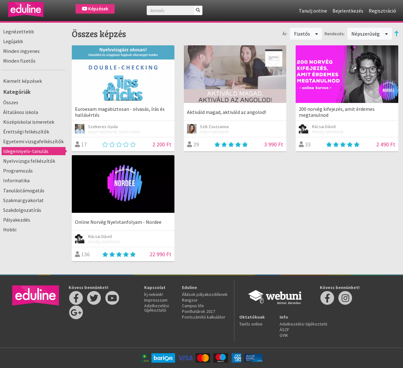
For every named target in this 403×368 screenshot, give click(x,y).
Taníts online (251, 324)
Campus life (193, 306)
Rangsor (190, 300)
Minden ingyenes (21, 51)
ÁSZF (284, 329)
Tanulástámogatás (23, 190)
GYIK (284, 335)
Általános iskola (20, 112)
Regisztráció (382, 11)
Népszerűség (369, 34)
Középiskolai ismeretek (28, 122)
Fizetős (306, 34)
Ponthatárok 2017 (198, 311)
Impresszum (155, 300)
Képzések (95, 9)
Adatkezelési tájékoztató (156, 308)
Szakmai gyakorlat (23, 200)
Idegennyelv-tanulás (25, 151)
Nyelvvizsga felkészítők (29, 161)
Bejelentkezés (347, 11)
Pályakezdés (16, 220)
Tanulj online (313, 11)
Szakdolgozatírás (22, 210)
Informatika (16, 180)
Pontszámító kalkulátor (203, 317)
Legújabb (13, 41)
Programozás (18, 170)
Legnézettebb (18, 31)
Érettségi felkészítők (26, 131)
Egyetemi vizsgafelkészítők (33, 141)
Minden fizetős (19, 61)
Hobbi (9, 229)
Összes (10, 102)
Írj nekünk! (153, 294)
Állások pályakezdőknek (205, 294)
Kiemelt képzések (22, 81)
